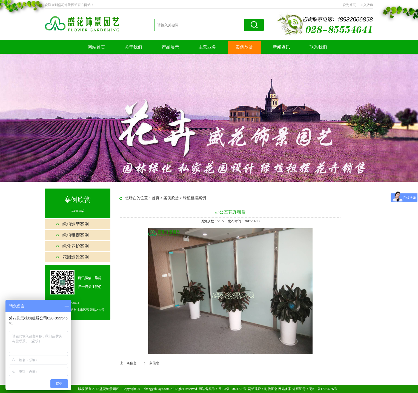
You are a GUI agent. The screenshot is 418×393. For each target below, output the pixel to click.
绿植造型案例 (75, 224)
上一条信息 (128, 363)
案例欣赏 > (173, 198)
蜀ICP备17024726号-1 (324, 389)
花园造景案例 (75, 257)
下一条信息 (151, 363)
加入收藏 (366, 5)
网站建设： (256, 389)
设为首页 (350, 5)
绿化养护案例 (75, 246)
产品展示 (170, 47)
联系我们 (318, 47)
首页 (155, 198)
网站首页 (96, 47)
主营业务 (207, 47)
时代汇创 (270, 389)
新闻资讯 (281, 47)
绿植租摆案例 (75, 235)
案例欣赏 (244, 47)
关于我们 (133, 47)
